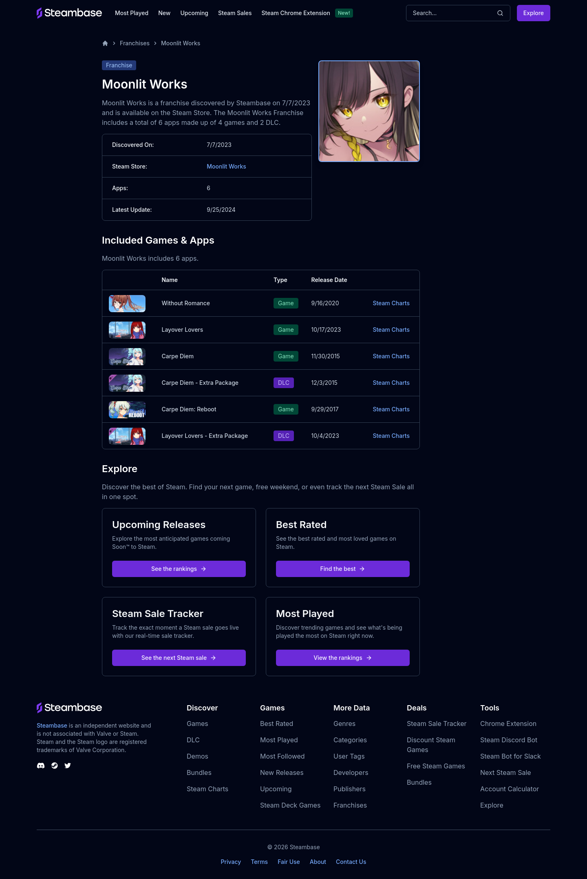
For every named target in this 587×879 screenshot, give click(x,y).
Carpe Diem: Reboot (188, 409)
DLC (193, 740)
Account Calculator (509, 789)
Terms (259, 861)
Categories (350, 740)
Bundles (199, 772)
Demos (197, 756)
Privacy (231, 861)
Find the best (343, 568)
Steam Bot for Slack (510, 756)
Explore (533, 12)
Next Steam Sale (505, 772)
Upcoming (194, 12)
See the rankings (179, 568)
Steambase (52, 725)
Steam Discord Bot (508, 740)
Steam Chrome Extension (295, 12)
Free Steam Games (436, 766)
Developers (351, 772)
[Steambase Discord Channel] (41, 765)
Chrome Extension (508, 723)
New (164, 12)
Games (197, 723)
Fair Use (289, 861)
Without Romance (185, 303)
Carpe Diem (177, 356)
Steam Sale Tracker (437, 723)
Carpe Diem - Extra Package (199, 382)
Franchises (135, 43)
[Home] (105, 43)
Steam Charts (391, 303)
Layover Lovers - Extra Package (204, 435)
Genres (344, 723)
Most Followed (282, 756)
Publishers (349, 789)
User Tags (349, 756)
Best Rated (276, 723)
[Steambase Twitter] (67, 765)
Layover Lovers (182, 329)
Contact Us (351, 861)
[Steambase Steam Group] (54, 765)
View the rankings (342, 657)
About (318, 861)
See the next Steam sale (179, 657)
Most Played (131, 12)
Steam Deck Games (290, 805)
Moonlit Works (180, 43)
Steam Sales (235, 12)
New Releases (282, 772)
